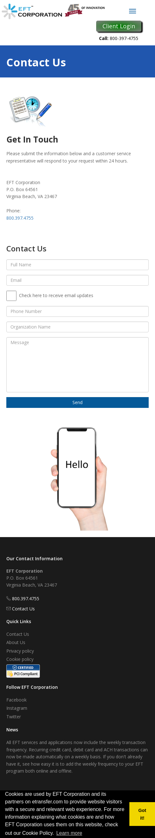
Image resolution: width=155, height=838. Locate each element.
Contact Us (23, 609)
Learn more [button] (69, 833)
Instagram (16, 708)
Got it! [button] (142, 814)
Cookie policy (20, 659)
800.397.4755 (20, 218)
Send (77, 402)
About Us (15, 642)
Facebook (16, 700)
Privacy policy (20, 651)
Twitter (13, 717)
